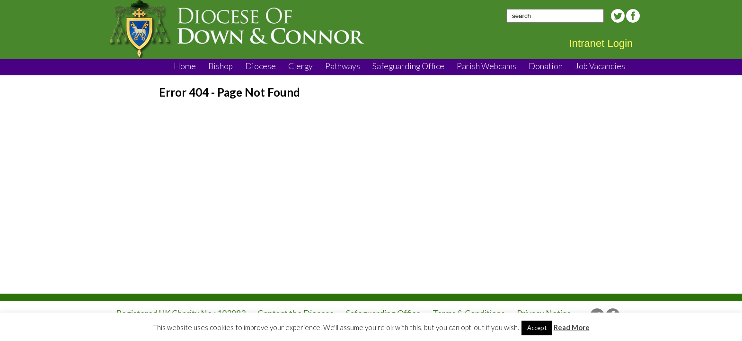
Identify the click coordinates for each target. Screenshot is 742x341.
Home (185, 66)
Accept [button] (537, 328)
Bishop (220, 66)
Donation (546, 66)
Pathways (342, 66)
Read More (572, 327)
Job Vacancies (600, 66)
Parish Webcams (486, 66)
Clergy (300, 66)
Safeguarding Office (408, 66)
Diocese (260, 66)
